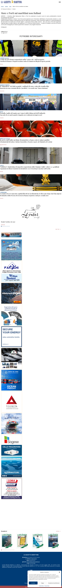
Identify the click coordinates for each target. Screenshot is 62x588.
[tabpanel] (31, 223)
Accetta (33, 583)
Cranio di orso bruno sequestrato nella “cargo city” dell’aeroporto (22, 59)
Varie (10, 6)
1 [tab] (1, 226)
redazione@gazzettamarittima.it (33, 561)
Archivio (57, 531)
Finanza (1, 198)
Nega (42, 583)
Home (2, 6)
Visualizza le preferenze (53, 583)
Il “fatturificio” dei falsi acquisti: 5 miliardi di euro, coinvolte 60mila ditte (24, 86)
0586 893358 (34, 558)
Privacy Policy (46, 585)
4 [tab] (4, 226)
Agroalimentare (3, 144)
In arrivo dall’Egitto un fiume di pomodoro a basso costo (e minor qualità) (24, 140)
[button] (59, 572)
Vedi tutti (57, 229)
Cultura (6, 6)
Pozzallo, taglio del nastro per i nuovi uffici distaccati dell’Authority (22, 113)
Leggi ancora (31, 223)
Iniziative (2, 117)
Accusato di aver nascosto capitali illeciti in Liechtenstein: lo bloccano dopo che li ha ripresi (30, 194)
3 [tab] (3, 226)
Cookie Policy (41, 585)
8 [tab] (9, 226)
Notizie (1, 64)
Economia (2, 91)
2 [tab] (2, 226)
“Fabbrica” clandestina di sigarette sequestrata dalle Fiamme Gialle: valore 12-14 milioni (29, 167)
